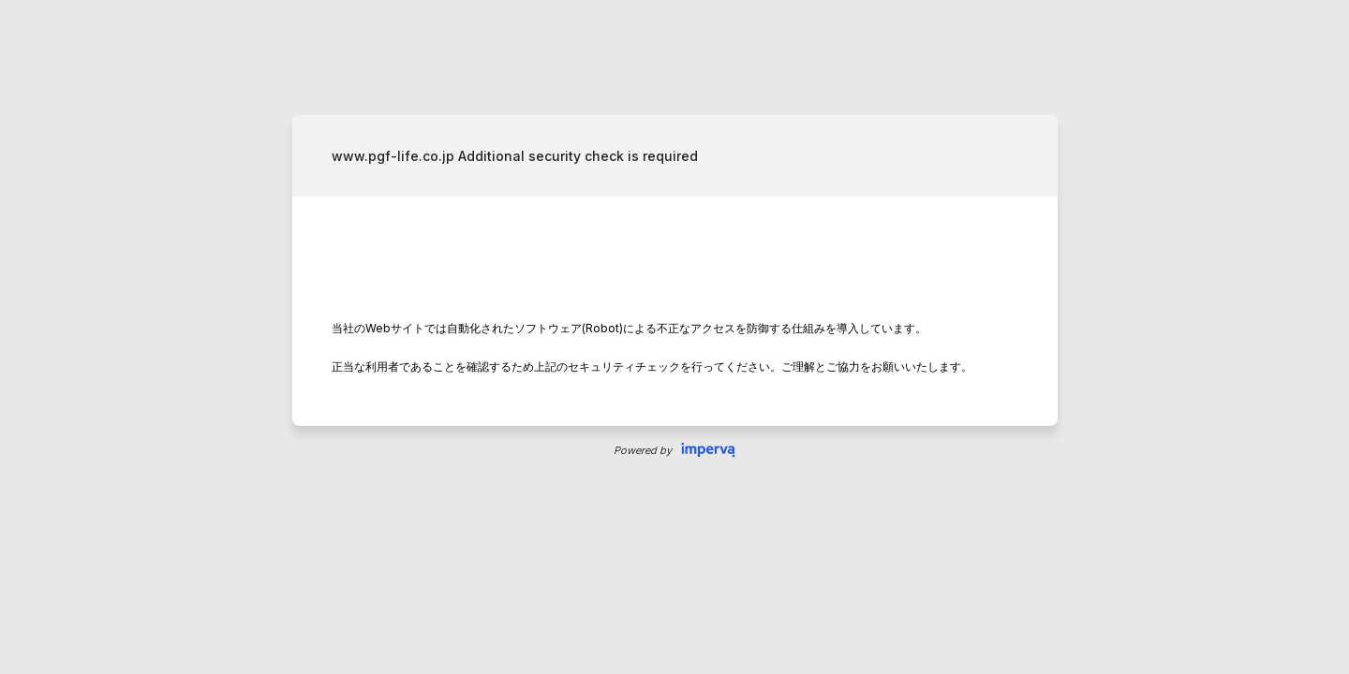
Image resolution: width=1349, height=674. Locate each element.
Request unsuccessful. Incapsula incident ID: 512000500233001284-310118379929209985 (674, 337)
